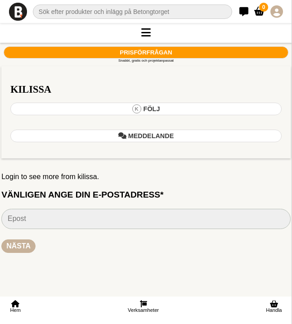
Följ (146, 108)
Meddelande (146, 136)
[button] (146, 33)
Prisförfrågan (146, 52)
